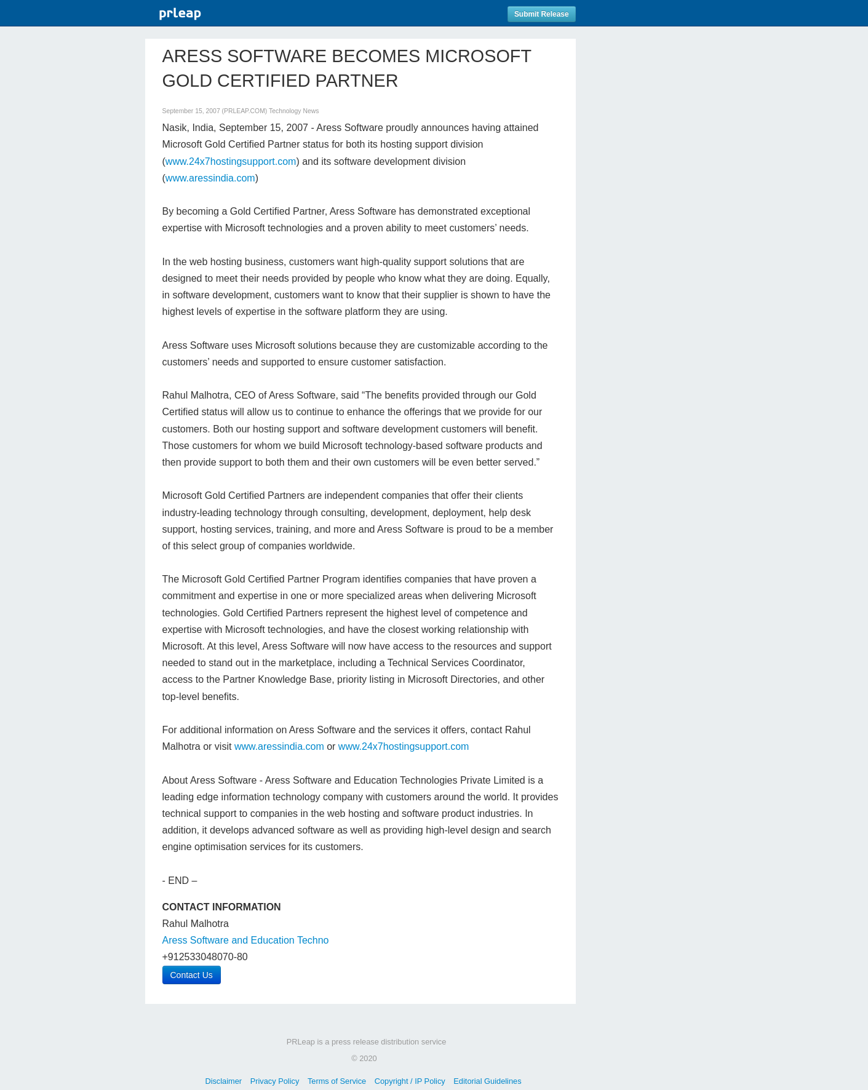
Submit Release (541, 14)
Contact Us (191, 975)
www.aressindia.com (210, 178)
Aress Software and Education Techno (245, 940)
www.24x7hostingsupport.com (231, 161)
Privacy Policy (275, 1081)
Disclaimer (223, 1081)
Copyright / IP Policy (410, 1081)
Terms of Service (337, 1081)
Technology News (294, 111)
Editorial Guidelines (487, 1081)
